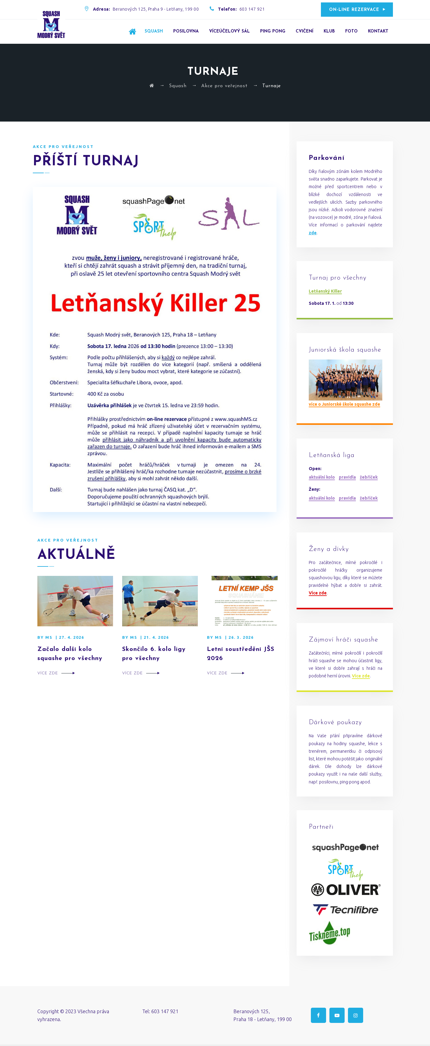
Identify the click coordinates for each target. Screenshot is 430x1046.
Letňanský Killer (325, 291)
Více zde (47, 673)
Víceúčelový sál (229, 31)
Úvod (132, 31)
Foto (351, 31)
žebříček (369, 477)
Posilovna (186, 31)
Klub (329, 31)
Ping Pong (272, 31)
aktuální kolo (322, 477)
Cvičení (304, 31)
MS (49, 637)
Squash (154, 31)
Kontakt (378, 31)
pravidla (347, 477)
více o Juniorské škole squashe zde (344, 404)
